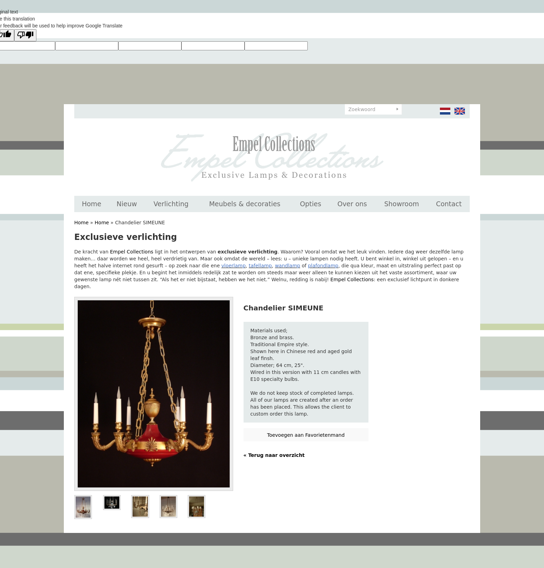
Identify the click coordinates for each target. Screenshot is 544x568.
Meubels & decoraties (245, 204)
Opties (310, 204)
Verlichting (170, 204)
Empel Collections (131, 251)
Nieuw (127, 204)
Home (91, 204)
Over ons (352, 204)
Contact (449, 204)
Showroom (401, 204)
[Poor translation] (25, 35)
